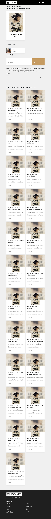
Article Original (36, 62)
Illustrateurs (8, 508)
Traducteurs (8, 506)
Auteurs (8, 505)
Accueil (8, 6)
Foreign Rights (9, 511)
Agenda (7, 509)
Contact (27, 509)
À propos (27, 508)
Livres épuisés (28, 511)
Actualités (27, 503)
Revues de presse (16, 6)
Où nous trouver (29, 506)
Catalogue (8, 503)
